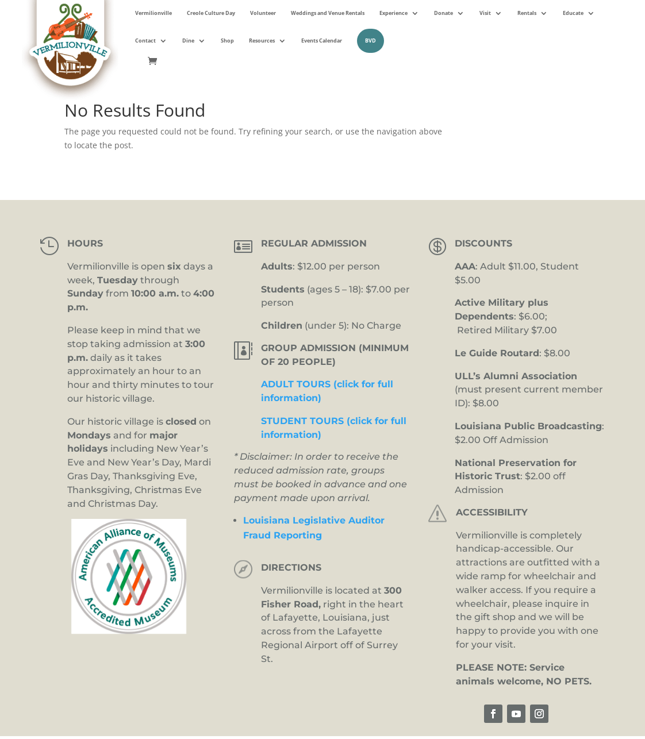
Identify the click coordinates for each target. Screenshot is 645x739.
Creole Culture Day (211, 13)
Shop (227, 40)
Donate (443, 13)
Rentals (526, 13)
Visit (485, 13)
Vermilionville (153, 13)
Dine (188, 40)
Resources (262, 40)
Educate (573, 13)
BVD (370, 40)
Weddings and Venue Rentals (327, 13)
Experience (393, 13)
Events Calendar (321, 40)
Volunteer (263, 13)
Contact (145, 40)
